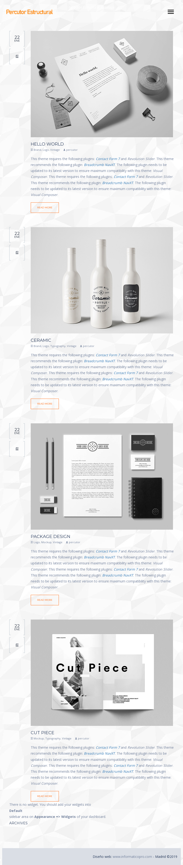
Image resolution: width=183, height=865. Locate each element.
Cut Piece (42, 732)
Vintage (55, 149)
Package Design (50, 536)
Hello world (47, 144)
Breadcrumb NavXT (99, 164)
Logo (46, 149)
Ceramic (41, 340)
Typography (58, 346)
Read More (44, 207)
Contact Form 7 (108, 158)
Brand (37, 149)
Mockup (46, 542)
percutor (72, 149)
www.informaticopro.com (132, 856)
